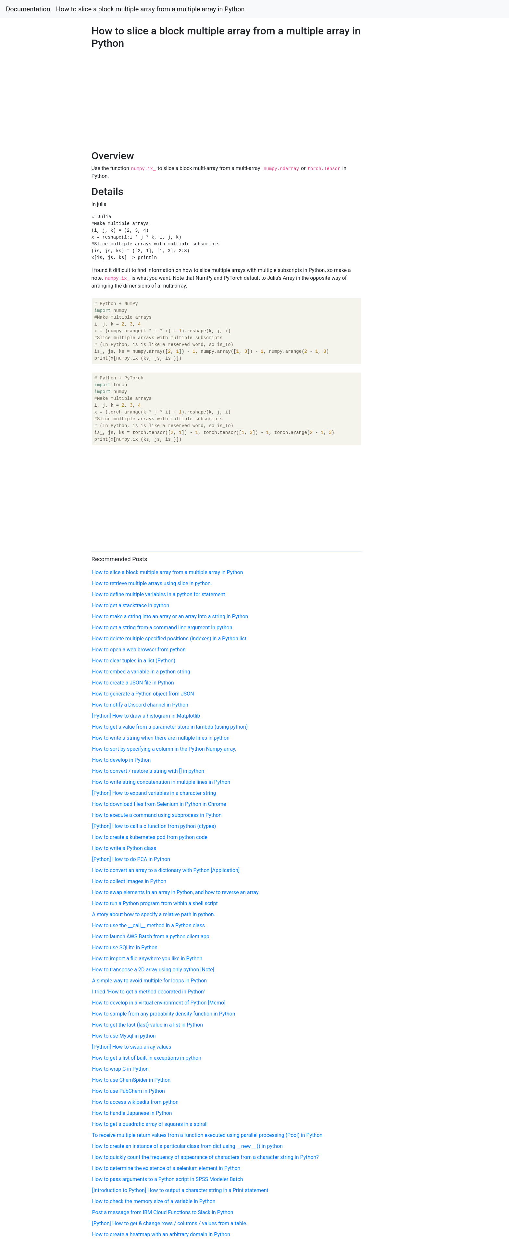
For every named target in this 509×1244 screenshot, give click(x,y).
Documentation (28, 9)
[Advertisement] (412, 346)
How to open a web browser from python (139, 650)
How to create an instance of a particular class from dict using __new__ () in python (187, 1146)
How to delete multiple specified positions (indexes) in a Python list (169, 638)
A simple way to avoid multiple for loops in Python (149, 981)
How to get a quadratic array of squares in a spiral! (150, 1124)
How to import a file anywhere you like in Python (147, 958)
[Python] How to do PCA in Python (131, 859)
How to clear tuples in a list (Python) (134, 661)
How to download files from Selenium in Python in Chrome (159, 804)
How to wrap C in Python (120, 1069)
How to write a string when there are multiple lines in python (161, 738)
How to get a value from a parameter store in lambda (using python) (170, 727)
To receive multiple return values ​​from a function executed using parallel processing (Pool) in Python (207, 1135)
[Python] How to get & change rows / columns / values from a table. (170, 1223)
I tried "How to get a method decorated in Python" (148, 992)
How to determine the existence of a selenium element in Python (166, 1168)
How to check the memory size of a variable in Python (154, 1201)
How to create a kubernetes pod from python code (150, 837)
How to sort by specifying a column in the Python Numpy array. (164, 749)
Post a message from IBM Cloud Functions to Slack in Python (162, 1212)
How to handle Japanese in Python (132, 1113)
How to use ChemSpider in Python (131, 1080)
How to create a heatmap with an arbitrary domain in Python (161, 1234)
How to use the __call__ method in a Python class (148, 925)
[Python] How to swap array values (131, 1047)
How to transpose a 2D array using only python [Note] (153, 970)
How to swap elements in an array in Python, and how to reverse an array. (176, 892)
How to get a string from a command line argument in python (162, 627)
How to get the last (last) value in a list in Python (147, 1025)
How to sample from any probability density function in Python (163, 1014)
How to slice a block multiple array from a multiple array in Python (150, 9)
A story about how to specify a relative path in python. (153, 914)
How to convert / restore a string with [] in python (148, 771)
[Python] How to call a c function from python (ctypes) (154, 826)
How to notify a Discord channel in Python (140, 705)
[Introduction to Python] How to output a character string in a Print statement (180, 1190)
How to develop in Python (121, 760)
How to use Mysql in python (124, 1036)
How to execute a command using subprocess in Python (157, 815)
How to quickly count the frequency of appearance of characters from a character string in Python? (205, 1157)
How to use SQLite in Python (124, 947)
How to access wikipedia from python (135, 1102)
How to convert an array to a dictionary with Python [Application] (166, 870)
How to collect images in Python (129, 881)
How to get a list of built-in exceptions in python (146, 1058)
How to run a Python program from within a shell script (155, 903)
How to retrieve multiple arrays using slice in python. (152, 583)
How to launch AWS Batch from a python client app (150, 936)
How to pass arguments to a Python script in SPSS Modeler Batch (167, 1179)
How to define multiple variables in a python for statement (158, 594)
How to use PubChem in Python (128, 1091)
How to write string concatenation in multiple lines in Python (161, 782)
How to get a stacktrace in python (130, 605)
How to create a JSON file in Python (133, 683)
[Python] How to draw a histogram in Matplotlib (146, 716)
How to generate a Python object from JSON (143, 694)
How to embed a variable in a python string (141, 672)
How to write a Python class (124, 848)
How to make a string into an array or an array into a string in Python (170, 616)
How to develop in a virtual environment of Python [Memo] (159, 1003)
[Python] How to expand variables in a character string (154, 793)
